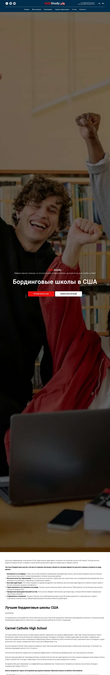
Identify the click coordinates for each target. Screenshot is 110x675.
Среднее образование (62, 9)
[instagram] (10, 3)
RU (103, 3)
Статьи (74, 9)
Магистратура (36, 9)
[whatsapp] (14, 3)
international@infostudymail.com (86, 4)
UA (99, 3)
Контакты (82, 9)
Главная (26, 9)
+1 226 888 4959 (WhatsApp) (87, 2)
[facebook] (7, 3)
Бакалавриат (48, 9)
